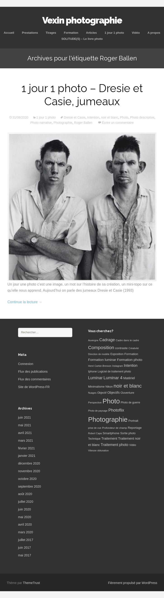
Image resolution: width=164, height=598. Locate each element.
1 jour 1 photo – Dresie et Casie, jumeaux (82, 95)
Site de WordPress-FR (34, 387)
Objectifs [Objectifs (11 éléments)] (113, 392)
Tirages (51, 32)
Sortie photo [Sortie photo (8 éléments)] (128, 433)
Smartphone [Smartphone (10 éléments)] (111, 433)
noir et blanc (109, 117)
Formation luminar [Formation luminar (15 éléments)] (102, 360)
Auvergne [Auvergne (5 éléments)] (93, 340)
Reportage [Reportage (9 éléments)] (135, 427)
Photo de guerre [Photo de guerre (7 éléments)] (130, 402)
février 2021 (26, 448)
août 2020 (25, 494)
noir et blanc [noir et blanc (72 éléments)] (128, 386)
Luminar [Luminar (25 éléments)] (95, 378)
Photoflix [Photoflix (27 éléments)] (116, 410)
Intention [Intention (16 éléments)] (130, 365)
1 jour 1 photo (114, 32)
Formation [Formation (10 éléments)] (131, 354)
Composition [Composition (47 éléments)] (101, 347)
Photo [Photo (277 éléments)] (111, 401)
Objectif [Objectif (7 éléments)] (102, 392)
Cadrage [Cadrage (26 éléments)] (107, 340)
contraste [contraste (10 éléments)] (121, 348)
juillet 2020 (25, 501)
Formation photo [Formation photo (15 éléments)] (129, 360)
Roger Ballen (83, 122)
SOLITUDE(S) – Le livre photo (82, 38)
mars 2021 (25, 440)
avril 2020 (25, 524)
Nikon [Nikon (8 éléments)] (109, 386)
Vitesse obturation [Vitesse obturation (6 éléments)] (98, 450)
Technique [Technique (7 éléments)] (94, 438)
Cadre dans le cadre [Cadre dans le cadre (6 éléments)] (127, 340)
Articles (91, 32)
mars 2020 (25, 532)
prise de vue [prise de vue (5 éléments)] (94, 427)
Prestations (30, 32)
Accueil (9, 32)
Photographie (63, 122)
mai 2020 (24, 517)
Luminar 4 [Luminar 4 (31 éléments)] (112, 377)
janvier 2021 (26, 455)
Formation (71, 32)
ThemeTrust (31, 583)
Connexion (25, 364)
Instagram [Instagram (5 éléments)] (117, 366)
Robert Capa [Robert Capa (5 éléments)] (95, 433)
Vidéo (136, 32)
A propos (154, 32)
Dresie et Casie (74, 117)
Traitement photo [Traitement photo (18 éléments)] (114, 445)
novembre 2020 (29, 471)
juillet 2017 (25, 540)
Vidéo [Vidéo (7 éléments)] (132, 445)
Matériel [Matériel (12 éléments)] (129, 378)
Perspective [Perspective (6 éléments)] (95, 402)
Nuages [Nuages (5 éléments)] (92, 392)
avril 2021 (25, 433)
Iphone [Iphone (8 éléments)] (92, 371)
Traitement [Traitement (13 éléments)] (109, 438)
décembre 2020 (29, 463)
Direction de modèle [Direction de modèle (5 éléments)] (99, 354)
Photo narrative (41, 122)
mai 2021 (24, 425)
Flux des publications (33, 371)
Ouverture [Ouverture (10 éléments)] (127, 392)
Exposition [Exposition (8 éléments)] (117, 354)
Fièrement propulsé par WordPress (132, 583)
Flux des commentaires (34, 379)
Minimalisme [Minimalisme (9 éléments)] (96, 386)
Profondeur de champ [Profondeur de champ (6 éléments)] (114, 427)
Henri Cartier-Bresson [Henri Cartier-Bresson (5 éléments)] (99, 366)
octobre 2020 (27, 479)
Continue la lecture (24, 302)
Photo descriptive (142, 117)
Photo (124, 117)
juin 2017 (24, 547)
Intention (93, 117)
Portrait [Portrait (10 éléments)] (133, 420)
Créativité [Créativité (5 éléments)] (134, 348)
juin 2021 (24, 417)
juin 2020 (24, 509)
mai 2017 (24, 555)
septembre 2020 (29, 486)
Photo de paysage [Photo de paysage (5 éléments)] (98, 410)
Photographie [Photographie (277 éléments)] (107, 419)
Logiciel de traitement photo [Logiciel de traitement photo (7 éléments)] (114, 371)
